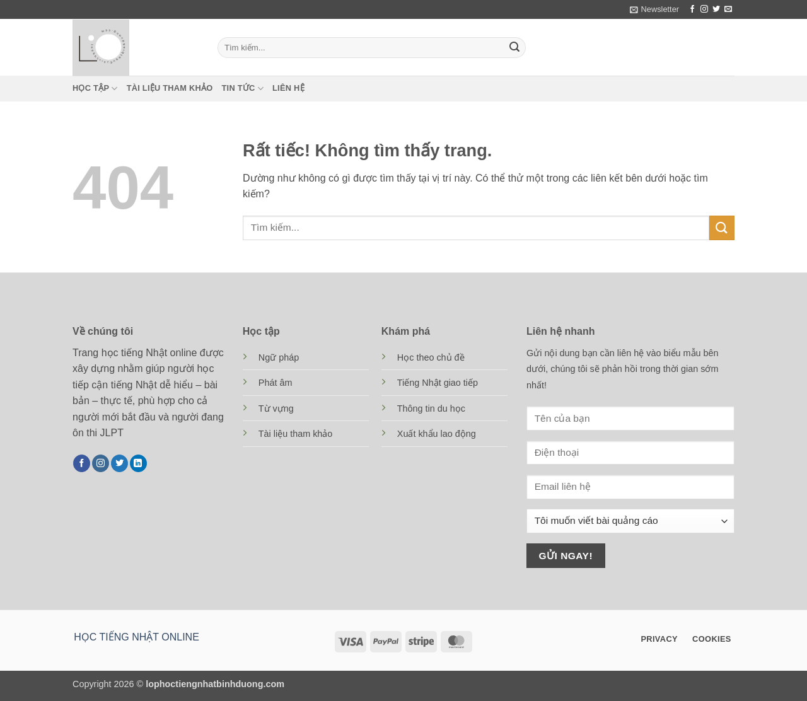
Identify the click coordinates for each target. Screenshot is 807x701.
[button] (654, 9)
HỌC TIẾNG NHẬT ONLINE (136, 637)
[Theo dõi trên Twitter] (716, 9)
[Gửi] (514, 48)
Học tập (95, 89)
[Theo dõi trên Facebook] (692, 9)
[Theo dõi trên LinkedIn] (138, 463)
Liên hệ (288, 88)
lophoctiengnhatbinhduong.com (215, 684)
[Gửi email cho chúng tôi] (728, 9)
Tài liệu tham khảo (170, 88)
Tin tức (243, 89)
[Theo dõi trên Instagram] (704, 9)
